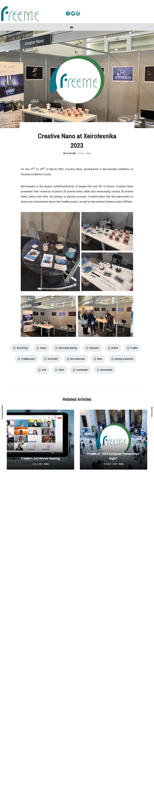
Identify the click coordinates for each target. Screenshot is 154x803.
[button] (71, 27)
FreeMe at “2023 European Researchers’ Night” (113, 456)
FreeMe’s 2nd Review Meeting (40, 458)
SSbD (59, 369)
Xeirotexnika (104, 369)
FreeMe (132, 347)
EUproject (92, 347)
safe (42, 369)
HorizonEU (51, 358)
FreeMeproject (26, 358)
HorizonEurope (76, 358)
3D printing (21, 347)
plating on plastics (122, 358)
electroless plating (66, 347)
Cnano (41, 347)
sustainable (80, 369)
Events (81, 153)
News (88, 153)
